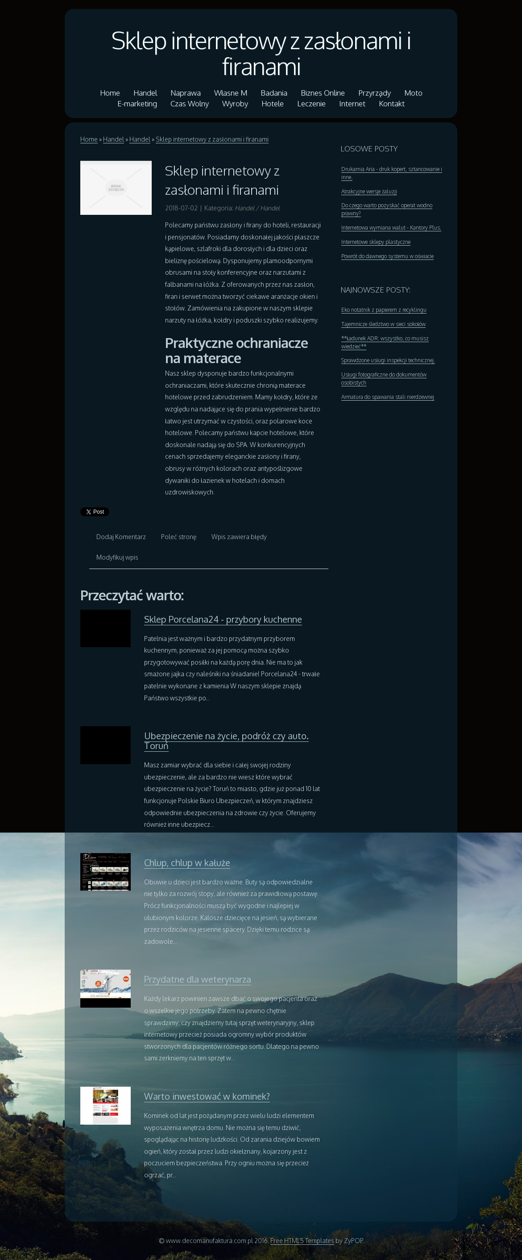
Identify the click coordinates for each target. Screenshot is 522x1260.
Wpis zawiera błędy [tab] (239, 536)
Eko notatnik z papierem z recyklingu (384, 309)
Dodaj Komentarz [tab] (121, 536)
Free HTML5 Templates (302, 1240)
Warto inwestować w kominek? (207, 1096)
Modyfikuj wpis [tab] (117, 557)
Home (89, 139)
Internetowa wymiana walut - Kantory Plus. (391, 227)
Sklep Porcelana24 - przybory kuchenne (223, 619)
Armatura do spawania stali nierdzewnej (387, 396)
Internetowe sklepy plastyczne (375, 242)
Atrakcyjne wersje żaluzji (369, 191)
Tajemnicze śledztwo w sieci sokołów (383, 324)
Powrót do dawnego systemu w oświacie (387, 256)
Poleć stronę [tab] (178, 536)
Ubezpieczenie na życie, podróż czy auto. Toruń (226, 740)
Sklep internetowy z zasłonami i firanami (261, 52)
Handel (113, 139)
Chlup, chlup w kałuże (187, 862)
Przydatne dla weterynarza (197, 979)
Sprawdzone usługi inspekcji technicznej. (388, 360)
